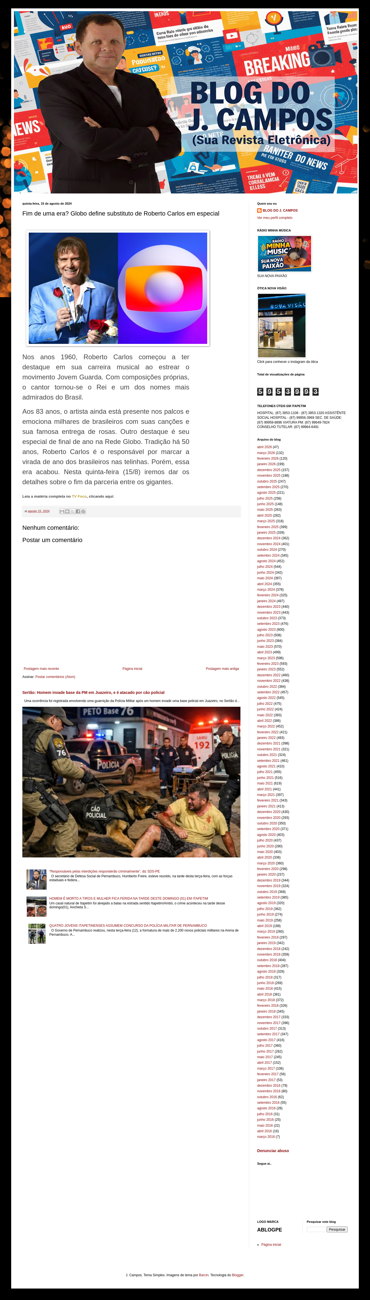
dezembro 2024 (268, 538)
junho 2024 (265, 573)
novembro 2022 (268, 681)
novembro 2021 (268, 749)
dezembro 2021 (268, 743)
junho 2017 (265, 1051)
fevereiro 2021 (268, 800)
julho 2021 (265, 772)
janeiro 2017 (266, 1080)
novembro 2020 (268, 818)
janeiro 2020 (266, 874)
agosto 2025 (266, 493)
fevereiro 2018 (268, 1006)
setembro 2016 (268, 1103)
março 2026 (266, 453)
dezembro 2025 (268, 470)
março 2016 (266, 1137)
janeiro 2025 (266, 533)
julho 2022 (265, 704)
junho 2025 (265, 504)
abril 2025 (264, 515)
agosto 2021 (266, 766)
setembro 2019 (268, 897)
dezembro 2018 (268, 949)
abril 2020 (264, 857)
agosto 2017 (266, 1040)
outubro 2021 (267, 755)
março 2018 (266, 1000)
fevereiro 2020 (268, 869)
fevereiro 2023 (268, 664)
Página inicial (132, 669)
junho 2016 (265, 1120)
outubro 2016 (267, 1097)
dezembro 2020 (268, 812)
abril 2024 (264, 584)
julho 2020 (265, 840)
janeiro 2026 (266, 464)
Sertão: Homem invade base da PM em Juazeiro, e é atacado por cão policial (93, 692)
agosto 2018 (266, 971)
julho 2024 (265, 567)
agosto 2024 (266, 561)
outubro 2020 (267, 823)
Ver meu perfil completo (274, 218)
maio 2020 (265, 852)
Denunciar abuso (273, 1150)
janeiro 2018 (266, 1011)
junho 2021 (265, 778)
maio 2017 (265, 1057)
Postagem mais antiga (222, 669)
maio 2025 (265, 510)
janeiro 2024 (266, 601)
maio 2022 (265, 715)
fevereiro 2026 (268, 458)
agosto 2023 (266, 630)
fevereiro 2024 (268, 595)
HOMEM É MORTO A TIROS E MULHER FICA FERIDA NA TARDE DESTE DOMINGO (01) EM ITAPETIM (128, 898)
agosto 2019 (266, 903)
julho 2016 (265, 1114)
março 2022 (266, 726)
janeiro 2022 (266, 738)
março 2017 (266, 1068)
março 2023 (266, 658)
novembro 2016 (268, 1091)
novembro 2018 (268, 954)
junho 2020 (265, 846)
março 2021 (266, 795)
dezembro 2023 (268, 607)
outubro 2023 (267, 618)
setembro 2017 (268, 1034)
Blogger (238, 1275)
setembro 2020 (268, 829)
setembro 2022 (268, 692)
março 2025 (266, 521)
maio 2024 (265, 578)
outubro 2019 (267, 892)
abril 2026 (264, 447)
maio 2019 (265, 920)
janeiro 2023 (266, 669)
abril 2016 (264, 1131)
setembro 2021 (268, 761)
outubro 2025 (267, 481)
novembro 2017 (268, 1023)
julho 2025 (265, 498)
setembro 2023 (268, 624)
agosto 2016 (266, 1108)
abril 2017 (264, 1063)
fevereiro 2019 (268, 937)
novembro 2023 (268, 612)
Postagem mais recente (41, 669)
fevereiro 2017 (268, 1074)
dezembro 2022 (268, 675)
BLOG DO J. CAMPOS (280, 210)
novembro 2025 (268, 476)
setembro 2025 (268, 487)
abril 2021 (264, 789)
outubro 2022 (267, 687)
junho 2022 (265, 709)
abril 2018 (264, 994)
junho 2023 (265, 641)
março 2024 (266, 590)
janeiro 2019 (266, 943)
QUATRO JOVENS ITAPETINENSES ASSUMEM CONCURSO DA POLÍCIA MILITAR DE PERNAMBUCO (128, 926)
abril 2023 (264, 652)
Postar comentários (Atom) (55, 677)
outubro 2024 (267, 550)
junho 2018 (265, 983)
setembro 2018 (268, 966)
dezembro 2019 (268, 880)
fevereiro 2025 (268, 527)
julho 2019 (265, 909)
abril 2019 (264, 926)
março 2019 (266, 931)
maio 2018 (265, 989)
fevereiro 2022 (268, 732)
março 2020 (266, 863)
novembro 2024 (268, 544)
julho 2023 (265, 635)
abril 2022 (264, 721)
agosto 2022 (266, 698)
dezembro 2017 (268, 1017)
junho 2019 (265, 914)
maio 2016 (265, 1126)
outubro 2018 (267, 960)
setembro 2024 (268, 555)
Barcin (204, 1275)
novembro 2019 (268, 886)
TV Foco (79, 496)
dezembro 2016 (268, 1086)
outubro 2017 (267, 1028)
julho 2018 (265, 977)
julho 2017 (265, 1046)
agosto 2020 (266, 835)
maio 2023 (265, 647)
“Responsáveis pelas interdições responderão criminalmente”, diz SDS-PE (104, 871)
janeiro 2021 (266, 806)
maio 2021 (265, 783)
